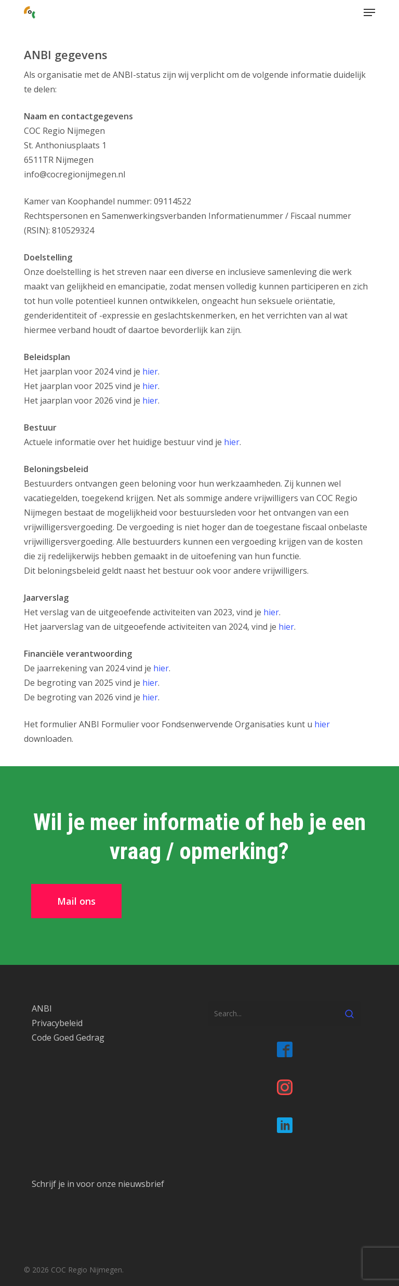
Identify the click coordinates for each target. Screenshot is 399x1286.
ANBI (42, 1008)
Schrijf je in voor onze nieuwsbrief (98, 1184)
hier (150, 371)
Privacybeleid (57, 1023)
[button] (369, 12)
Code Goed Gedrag (68, 1037)
